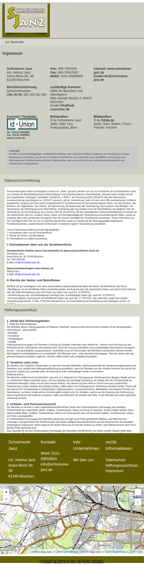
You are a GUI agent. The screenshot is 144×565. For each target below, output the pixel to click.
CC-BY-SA (134, 551)
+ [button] (6, 492)
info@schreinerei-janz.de (27, 262)
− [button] (6, 499)
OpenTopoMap (115, 551)
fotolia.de (107, 120)
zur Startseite (14, 42)
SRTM (83, 551)
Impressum (12, 53)
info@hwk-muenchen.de (62, 107)
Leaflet (34, 551)
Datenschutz (115, 460)
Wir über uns (83, 460)
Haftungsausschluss (121, 465)
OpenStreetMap (66, 551)
